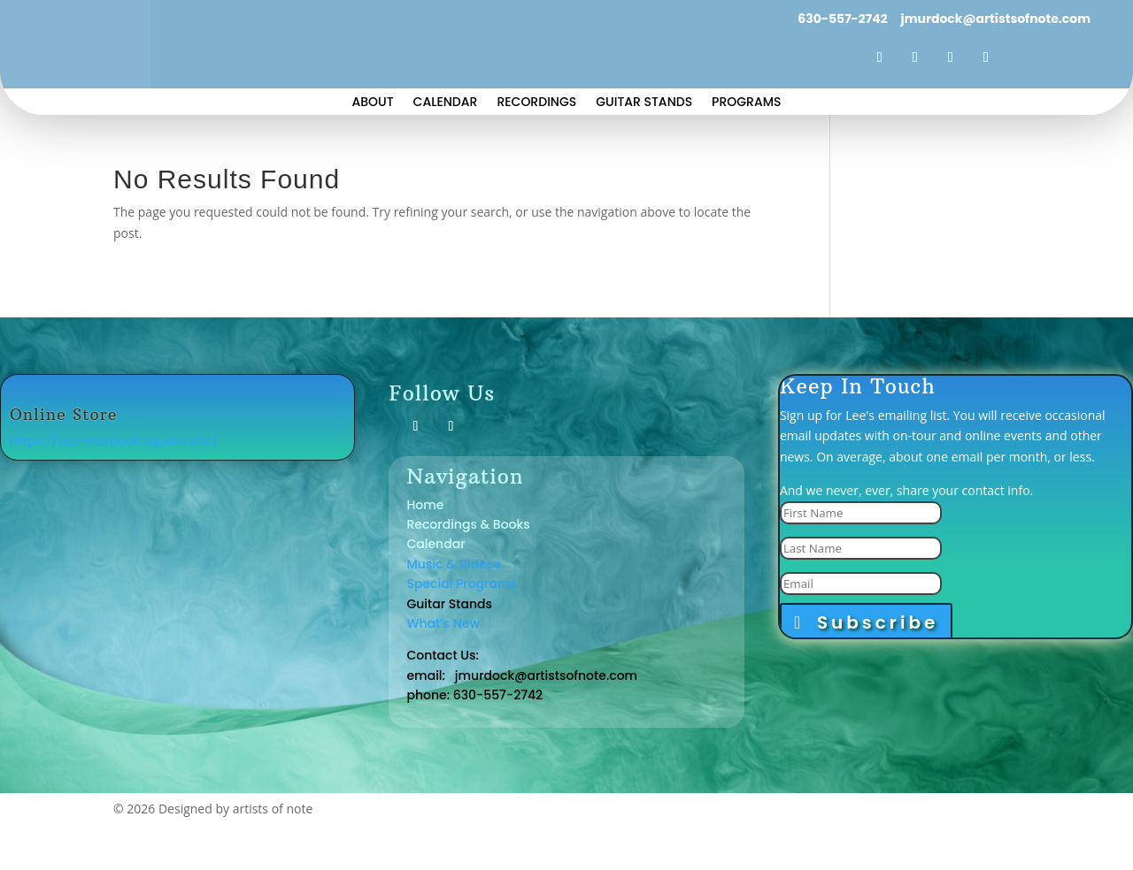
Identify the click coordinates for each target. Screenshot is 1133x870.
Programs (746, 103)
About (372, 103)
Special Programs (461, 583)
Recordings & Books (467, 524)
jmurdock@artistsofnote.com (994, 18)
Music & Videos (453, 564)
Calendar (445, 103)
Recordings (536, 103)
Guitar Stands (644, 103)
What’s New (443, 623)
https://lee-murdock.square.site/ (114, 441)
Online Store (64, 414)
